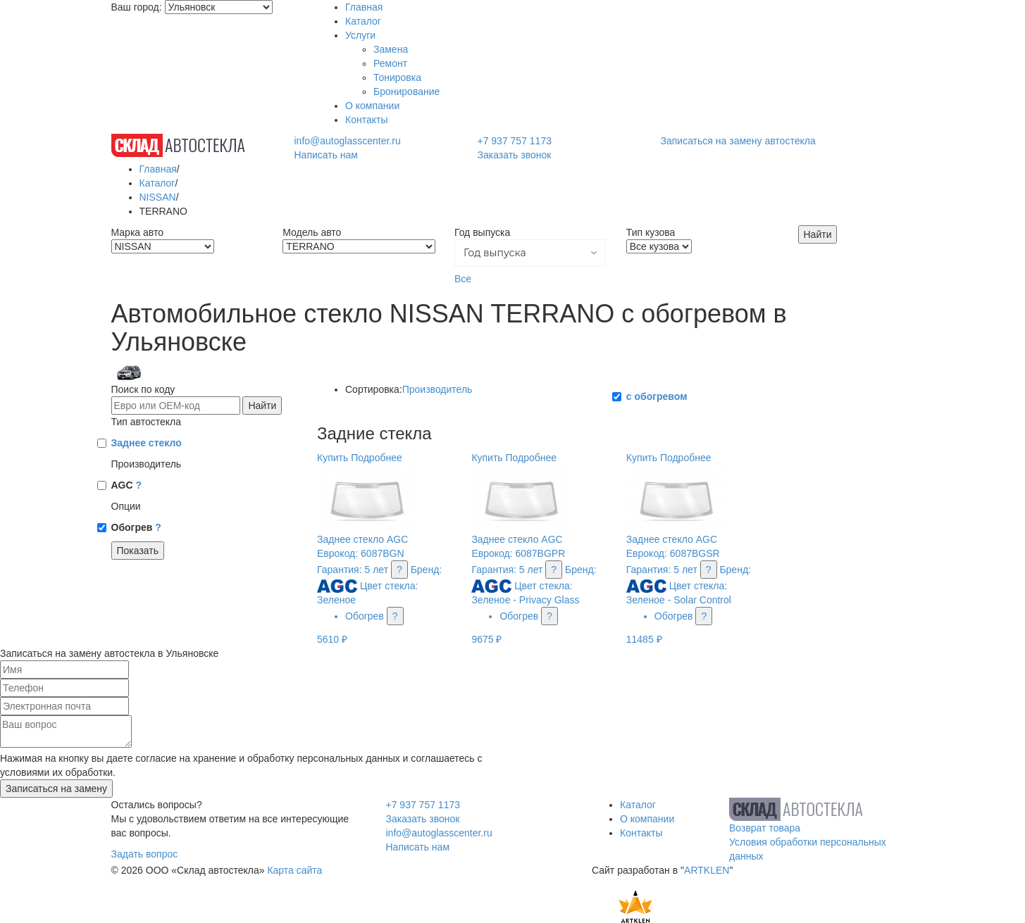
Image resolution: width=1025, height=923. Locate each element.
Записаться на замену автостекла (738, 140)
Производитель (437, 389)
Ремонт (390, 63)
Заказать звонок (514, 155)
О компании (372, 105)
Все (462, 278)
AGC (126, 485)
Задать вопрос (144, 854)
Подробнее (376, 457)
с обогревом (657, 396)
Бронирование (406, 91)
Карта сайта (294, 870)
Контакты (366, 119)
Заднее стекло (146, 442)
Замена (390, 49)
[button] (529, 252)
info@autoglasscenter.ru (347, 140)
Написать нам (326, 155)
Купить (332, 457)
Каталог (363, 21)
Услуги (360, 35)
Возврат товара (764, 828)
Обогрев (136, 527)
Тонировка (397, 77)
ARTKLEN (706, 870)
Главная (364, 7)
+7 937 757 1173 (514, 140)
